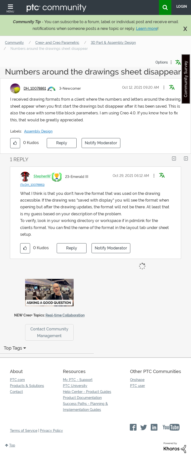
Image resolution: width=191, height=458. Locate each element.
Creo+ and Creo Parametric (57, 43)
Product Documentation (82, 398)
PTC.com (17, 380)
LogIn (181, 6)
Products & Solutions (27, 386)
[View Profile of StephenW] (42, 176)
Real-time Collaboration (65, 315)
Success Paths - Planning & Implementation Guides (85, 407)
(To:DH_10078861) (32, 185)
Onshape (137, 380)
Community (14, 43)
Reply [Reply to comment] (71, 248)
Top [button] (12, 445)
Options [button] (161, 62)
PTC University (75, 386)
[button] (164, 87)
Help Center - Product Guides (87, 392)
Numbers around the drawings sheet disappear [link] (49, 49)
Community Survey (185, 79)
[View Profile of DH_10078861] (35, 88)
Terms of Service (23, 430)
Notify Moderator (101, 143)
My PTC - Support (78, 380)
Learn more (146, 28)
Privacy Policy (51, 430)
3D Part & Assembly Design (113, 43)
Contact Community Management (49, 332)
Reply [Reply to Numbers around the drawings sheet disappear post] (61, 143)
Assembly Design (38, 131)
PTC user (137, 386)
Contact (16, 392)
